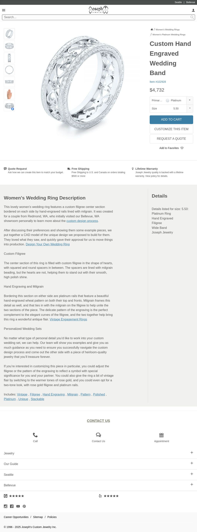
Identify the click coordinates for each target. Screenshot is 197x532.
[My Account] (193, 10)
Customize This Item (171, 129)
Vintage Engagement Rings (68, 319)
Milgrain (72, 394)
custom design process (82, 221)
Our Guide (98, 464)
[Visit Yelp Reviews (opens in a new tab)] (145, 496)
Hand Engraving (54, 394)
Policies (52, 517)
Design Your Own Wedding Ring (48, 244)
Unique (23, 399)
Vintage (22, 394)
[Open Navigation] (3, 10)
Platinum (10, 399)
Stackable (37, 399)
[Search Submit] (192, 17)
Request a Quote (171, 138)
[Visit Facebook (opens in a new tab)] (12, 506)
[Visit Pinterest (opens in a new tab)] (25, 506)
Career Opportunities (16, 517)
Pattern (86, 394)
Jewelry (98, 453)
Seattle (98, 474)
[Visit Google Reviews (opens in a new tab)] (51, 496)
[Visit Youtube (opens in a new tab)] (19, 506)
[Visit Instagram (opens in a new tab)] (6, 506)
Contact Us (98, 421)
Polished (99, 394)
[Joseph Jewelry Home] (152, 29)
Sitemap (38, 517)
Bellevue (98, 485)
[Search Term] (98, 17)
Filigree (35, 394)
